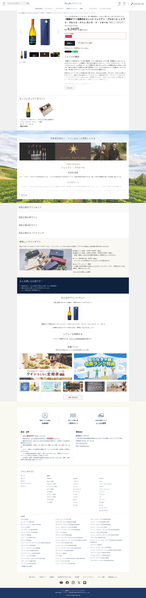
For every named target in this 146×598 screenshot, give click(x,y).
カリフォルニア (103, 507)
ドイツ (74, 499)
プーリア (75, 494)
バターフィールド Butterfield (28, 545)
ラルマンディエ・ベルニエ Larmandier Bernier (102, 560)
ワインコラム (93, 8)
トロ (100, 497)
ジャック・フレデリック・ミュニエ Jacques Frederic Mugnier (106, 550)
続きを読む (69, 88)
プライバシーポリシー (88, 577)
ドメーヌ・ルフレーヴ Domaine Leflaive (100, 524)
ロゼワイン (23, 486)
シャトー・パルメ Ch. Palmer (28, 555)
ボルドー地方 (50, 481)
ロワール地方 (50, 489)
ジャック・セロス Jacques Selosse (30, 550)
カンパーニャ (76, 491)
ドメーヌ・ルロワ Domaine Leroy (64, 542)
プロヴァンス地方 (51, 497)
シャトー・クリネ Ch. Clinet (63, 561)
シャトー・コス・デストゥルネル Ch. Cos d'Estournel (69, 537)
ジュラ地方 (50, 502)
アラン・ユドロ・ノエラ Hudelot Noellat (100, 519)
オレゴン (101, 505)
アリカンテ (102, 494)
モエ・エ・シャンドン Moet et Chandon (31, 524)
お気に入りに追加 (86, 43)
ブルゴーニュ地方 (51, 484)
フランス (49, 478)
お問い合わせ (32, 577)
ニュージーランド (103, 510)
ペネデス (101, 486)
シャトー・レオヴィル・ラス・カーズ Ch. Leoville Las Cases (71, 540)
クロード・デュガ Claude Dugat (64, 535)
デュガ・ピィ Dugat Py (96, 544)
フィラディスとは (105, 8)
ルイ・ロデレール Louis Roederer (29, 529)
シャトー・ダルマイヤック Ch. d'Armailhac (66, 527)
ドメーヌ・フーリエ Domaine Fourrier (100, 522)
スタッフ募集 (101, 577)
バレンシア (102, 491)
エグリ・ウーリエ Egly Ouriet (28, 561)
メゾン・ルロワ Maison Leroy (97, 537)
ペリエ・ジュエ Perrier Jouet (28, 537)
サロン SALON (24, 519)
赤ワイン (23, 478)
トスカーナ (76, 481)
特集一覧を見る (73, 397)
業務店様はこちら (112, 577)
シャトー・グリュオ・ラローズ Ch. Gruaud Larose (68, 548)
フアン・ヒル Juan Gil (61, 532)
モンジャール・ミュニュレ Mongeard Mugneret (67, 524)
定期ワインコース (71, 8)
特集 (81, 8)
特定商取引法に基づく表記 (64, 577)
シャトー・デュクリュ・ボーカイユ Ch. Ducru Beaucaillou (105, 529)
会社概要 (77, 577)
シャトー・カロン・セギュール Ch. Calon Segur (33, 558)
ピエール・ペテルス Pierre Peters (98, 532)
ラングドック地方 (51, 494)
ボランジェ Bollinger (26, 540)
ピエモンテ (76, 484)
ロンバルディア (77, 489)
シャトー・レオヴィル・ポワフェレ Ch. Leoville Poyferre (104, 535)
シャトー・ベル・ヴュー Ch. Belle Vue (65, 563)
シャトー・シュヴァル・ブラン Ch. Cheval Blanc (68, 529)
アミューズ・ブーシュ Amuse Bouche (30, 553)
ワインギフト (60, 8)
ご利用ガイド (42, 577)
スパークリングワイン (26, 483)
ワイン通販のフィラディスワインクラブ (29, 13)
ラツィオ (75, 486)
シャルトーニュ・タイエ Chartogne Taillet (66, 545)
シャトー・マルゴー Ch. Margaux (29, 532)
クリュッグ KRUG (25, 527)
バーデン (75, 502)
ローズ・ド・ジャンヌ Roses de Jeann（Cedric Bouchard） (71, 558)
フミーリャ (102, 499)
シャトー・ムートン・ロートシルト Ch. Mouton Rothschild (35, 542)
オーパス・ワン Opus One (27, 522)
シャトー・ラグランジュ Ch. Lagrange (30, 548)
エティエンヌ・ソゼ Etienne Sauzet (65, 550)
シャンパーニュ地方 (52, 486)
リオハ (100, 481)
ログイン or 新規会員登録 (77, 339)
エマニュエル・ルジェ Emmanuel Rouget (66, 522)
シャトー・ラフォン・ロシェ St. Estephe (100, 547)
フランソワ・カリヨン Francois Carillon (100, 552)
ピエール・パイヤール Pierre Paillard (99, 558)
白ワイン (23, 481)
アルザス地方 (50, 499)
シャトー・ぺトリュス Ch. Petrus (98, 527)
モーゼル (75, 505)
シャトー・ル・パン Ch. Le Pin (63, 519)
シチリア (75, 497)
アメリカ (101, 502)
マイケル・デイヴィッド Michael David (100, 555)
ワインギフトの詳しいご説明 (81, 272)
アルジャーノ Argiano (61, 553)
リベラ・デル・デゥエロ (105, 484)
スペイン (101, 478)
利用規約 (52, 577)
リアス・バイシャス (104, 489)
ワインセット (49, 8)
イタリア (75, 478)
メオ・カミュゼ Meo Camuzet (28, 563)
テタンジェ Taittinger (26, 535)
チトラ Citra (59, 555)
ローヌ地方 (50, 491)
